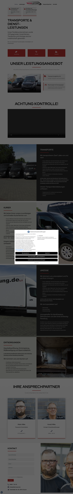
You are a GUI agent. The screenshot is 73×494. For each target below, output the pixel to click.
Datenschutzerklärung (19, 249)
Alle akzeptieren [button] (25, 253)
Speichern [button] (47, 253)
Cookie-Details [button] (36, 262)
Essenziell (40, 235)
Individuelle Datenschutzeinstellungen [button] (36, 259)
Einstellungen (19, 250)
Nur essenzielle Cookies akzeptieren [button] (36, 256)
